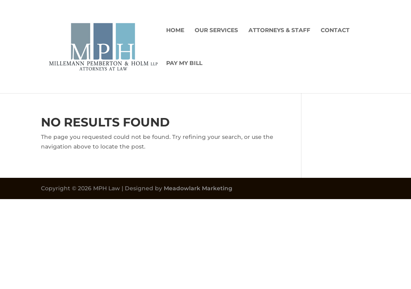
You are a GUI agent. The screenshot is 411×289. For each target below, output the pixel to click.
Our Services (216, 30)
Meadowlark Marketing (198, 188)
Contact (335, 30)
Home (175, 30)
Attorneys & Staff (279, 30)
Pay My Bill (184, 63)
